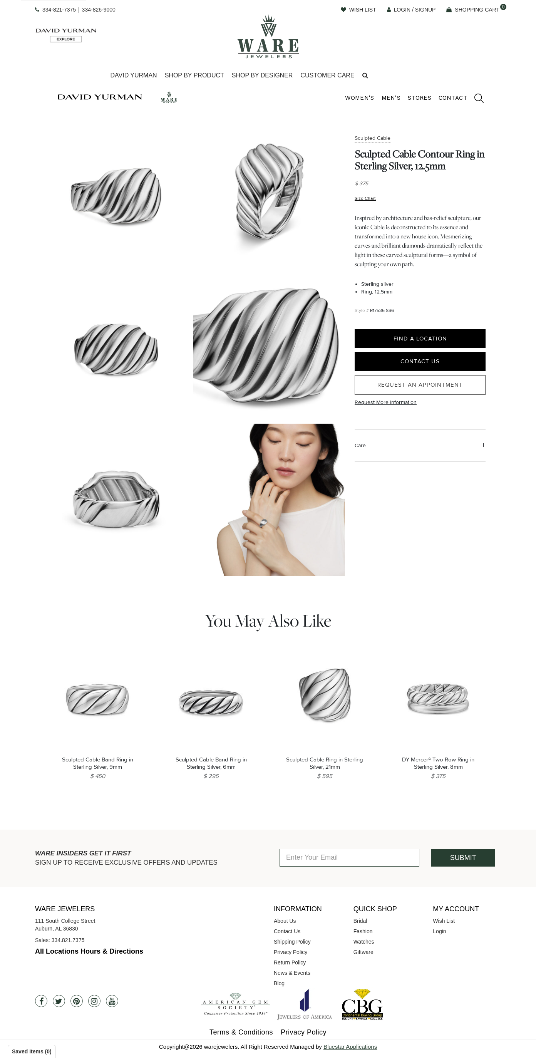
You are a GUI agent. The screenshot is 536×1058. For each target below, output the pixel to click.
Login (439, 931)
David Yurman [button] (133, 75)
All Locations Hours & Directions (89, 951)
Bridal (360, 921)
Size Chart (365, 198)
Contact (453, 97)
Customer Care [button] (327, 75)
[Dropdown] (133, 75)
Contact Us (420, 361)
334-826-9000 (99, 10)
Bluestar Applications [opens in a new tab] (350, 1046)
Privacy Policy (290, 952)
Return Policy (290, 962)
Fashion (363, 931)
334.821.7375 (68, 940)
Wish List (444, 921)
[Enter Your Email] (349, 858)
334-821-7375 (59, 10)
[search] (475, 99)
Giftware (363, 952)
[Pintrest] (76, 1001)
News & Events (292, 973)
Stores (419, 97)
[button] (365, 75)
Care (360, 445)
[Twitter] (59, 1001)
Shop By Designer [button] (262, 75)
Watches (363, 942)
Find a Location (420, 338)
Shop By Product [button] (194, 75)
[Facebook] (41, 1001)
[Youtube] (112, 1001)
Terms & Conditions (241, 1032)
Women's (359, 97)
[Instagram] (94, 1001)
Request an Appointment (420, 384)
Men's (391, 97)
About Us (285, 921)
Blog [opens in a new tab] (279, 983)
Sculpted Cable (372, 138)
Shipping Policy (292, 942)
